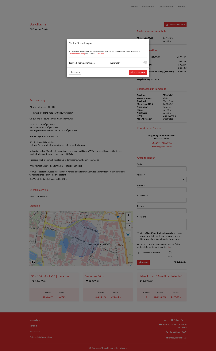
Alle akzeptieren (137, 72)
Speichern (75, 72)
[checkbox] (145, 62)
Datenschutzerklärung (77, 54)
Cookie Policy (99, 54)
